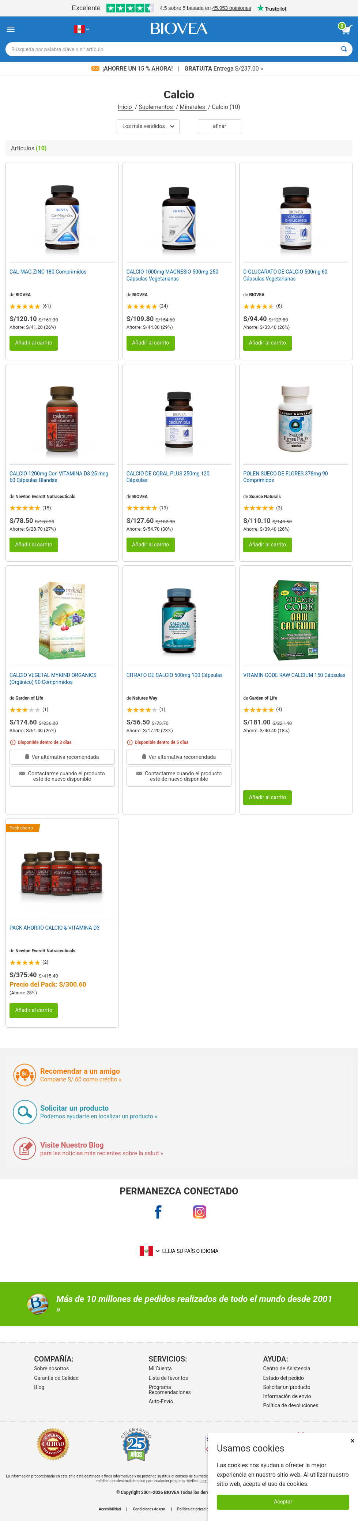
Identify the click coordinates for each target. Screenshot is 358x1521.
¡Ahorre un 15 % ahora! (132, 68)
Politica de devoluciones (291, 1405)
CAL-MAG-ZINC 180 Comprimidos (48, 272)
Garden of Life (29, 698)
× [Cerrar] (352, 1440)
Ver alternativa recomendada (62, 757)
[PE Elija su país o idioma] (81, 29)
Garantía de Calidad (56, 1378)
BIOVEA (23, 294)
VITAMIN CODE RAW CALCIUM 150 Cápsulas (294, 675)
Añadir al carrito (33, 343)
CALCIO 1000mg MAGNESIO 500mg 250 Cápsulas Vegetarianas (172, 275)
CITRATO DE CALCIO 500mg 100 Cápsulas (175, 675)
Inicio (125, 106)
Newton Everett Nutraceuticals (45, 496)
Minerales (193, 106)
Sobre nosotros (51, 1368)
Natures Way (144, 698)
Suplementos (156, 106)
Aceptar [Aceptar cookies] (283, 1502)
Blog (39, 1387)
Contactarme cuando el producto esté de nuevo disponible (62, 776)
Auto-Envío (160, 1401)
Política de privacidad (195, 1509)
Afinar (219, 126)
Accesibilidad (110, 1509)
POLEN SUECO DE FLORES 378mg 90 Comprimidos (285, 477)
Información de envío (287, 1396)
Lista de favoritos (168, 1378)
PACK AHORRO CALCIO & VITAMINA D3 (54, 928)
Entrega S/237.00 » (223, 68)
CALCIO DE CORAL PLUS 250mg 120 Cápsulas (168, 477)
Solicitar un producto (286, 1387)
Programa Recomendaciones (169, 1389)
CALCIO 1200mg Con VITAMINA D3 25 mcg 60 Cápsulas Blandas (59, 477)
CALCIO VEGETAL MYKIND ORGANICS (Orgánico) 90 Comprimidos (53, 678)
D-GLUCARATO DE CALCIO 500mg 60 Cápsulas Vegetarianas (285, 275)
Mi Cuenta (160, 1368)
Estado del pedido (283, 1378)
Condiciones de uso (149, 1509)
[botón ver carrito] (347, 29)
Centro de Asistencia (286, 1368)
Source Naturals (265, 496)
